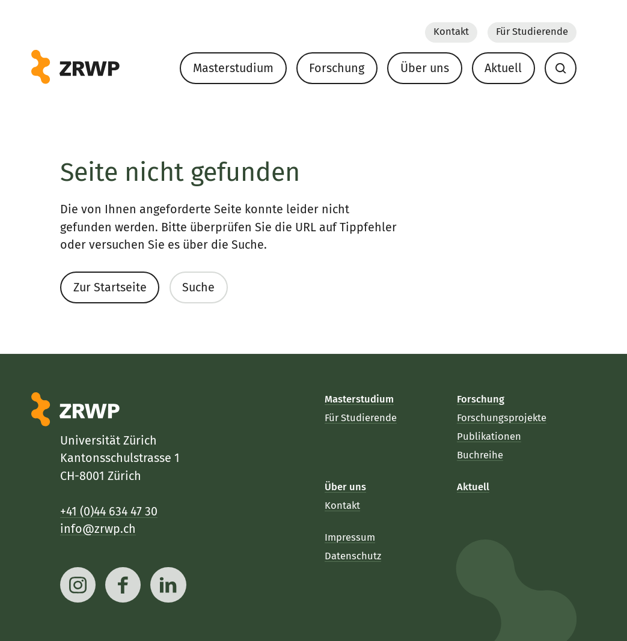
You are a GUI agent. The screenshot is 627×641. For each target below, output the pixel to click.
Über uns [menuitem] (424, 67)
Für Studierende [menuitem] (531, 31)
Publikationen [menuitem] (489, 436)
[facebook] (123, 585)
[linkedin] (168, 585)
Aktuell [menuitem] (503, 67)
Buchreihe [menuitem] (480, 455)
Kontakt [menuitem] (450, 31)
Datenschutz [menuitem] (353, 556)
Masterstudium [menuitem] (232, 67)
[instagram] (78, 585)
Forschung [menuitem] (336, 67)
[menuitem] (561, 68)
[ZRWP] (75, 67)
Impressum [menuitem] (350, 537)
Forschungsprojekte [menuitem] (501, 418)
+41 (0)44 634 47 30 (109, 511)
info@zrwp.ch (98, 529)
